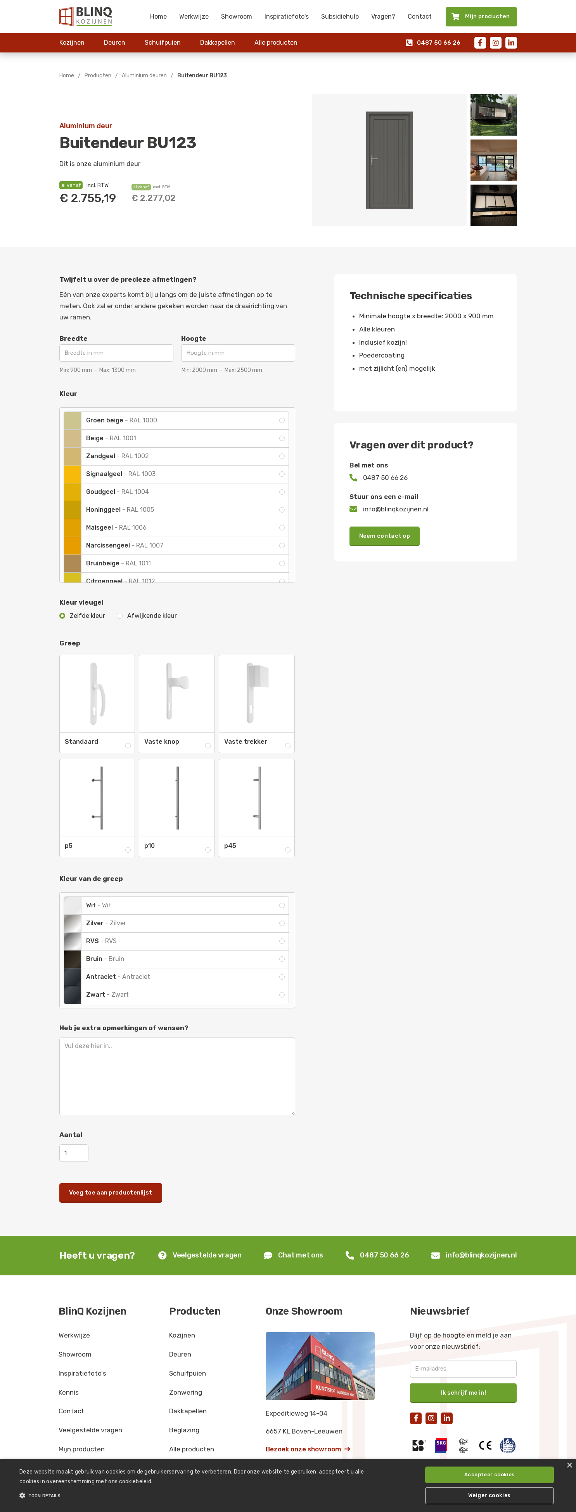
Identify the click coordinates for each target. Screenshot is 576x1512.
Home (158, 16)
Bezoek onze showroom (308, 1449)
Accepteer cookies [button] (489, 1474)
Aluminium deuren (144, 75)
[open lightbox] (389, 160)
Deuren (114, 42)
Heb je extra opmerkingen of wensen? (124, 1028)
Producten (98, 75)
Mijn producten (82, 1449)
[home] (85, 16)
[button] (193, 1495)
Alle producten (276, 42)
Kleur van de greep (91, 878)
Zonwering (185, 1392)
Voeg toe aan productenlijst (110, 1192)
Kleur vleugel (81, 602)
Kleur (68, 394)
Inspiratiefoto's (287, 16)
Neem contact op (384, 535)
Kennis (69, 1392)
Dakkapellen (217, 42)
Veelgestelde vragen (90, 1430)
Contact (420, 16)
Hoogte (193, 338)
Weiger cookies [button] (489, 1495)
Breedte (73, 338)
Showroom (236, 16)
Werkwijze (194, 16)
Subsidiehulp (340, 16)
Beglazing (184, 1430)
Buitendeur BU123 (202, 75)
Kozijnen (72, 42)
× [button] (569, 1465)
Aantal (70, 1135)
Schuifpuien (163, 42)
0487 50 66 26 (433, 43)
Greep (69, 643)
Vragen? (383, 16)
